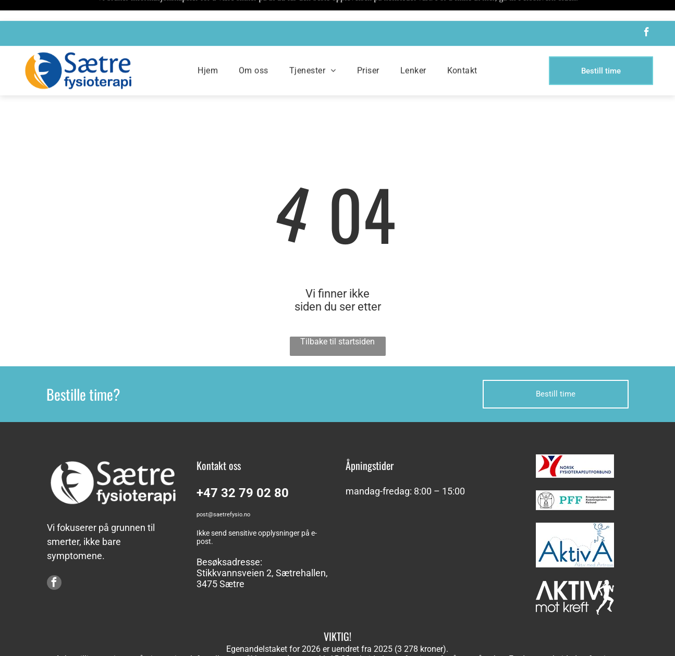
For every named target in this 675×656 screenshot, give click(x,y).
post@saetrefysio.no (223, 488)
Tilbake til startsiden (337, 315)
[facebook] (646, 13)
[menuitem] (207, 49)
